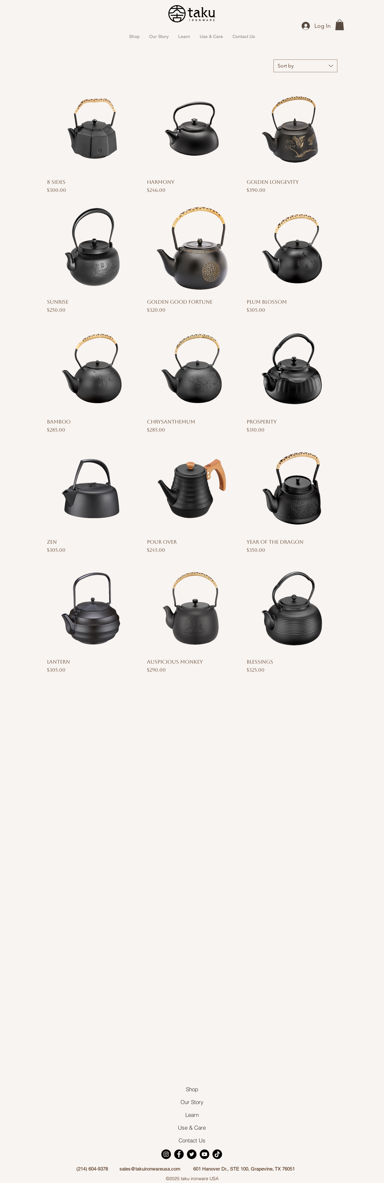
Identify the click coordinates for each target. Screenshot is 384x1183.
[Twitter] (191, 1154)
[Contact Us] (192, 1140)
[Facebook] (179, 1154)
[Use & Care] (192, 1127)
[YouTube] (204, 1154)
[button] (339, 24)
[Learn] (192, 1114)
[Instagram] (166, 1154)
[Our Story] (192, 1101)
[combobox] (305, 65)
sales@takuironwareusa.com (149, 1168)
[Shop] (192, 1089)
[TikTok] (217, 1154)
